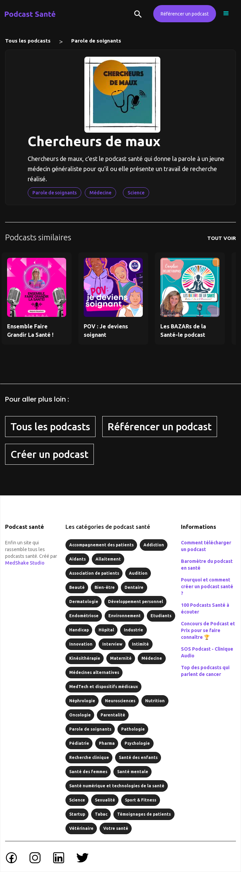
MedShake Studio (25, 563)
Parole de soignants (96, 41)
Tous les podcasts (28, 41)
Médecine (100, 192)
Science (136, 192)
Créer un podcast (49, 454)
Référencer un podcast (185, 14)
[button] (226, 13)
